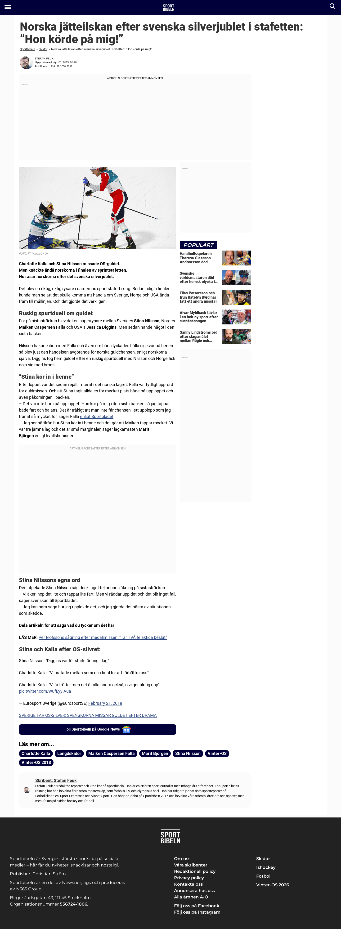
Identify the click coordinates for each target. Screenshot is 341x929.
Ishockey (265, 867)
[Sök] (333, 7)
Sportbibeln (27, 49)
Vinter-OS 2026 (272, 885)
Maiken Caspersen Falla (111, 753)
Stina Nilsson (188, 753)
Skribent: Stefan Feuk (56, 780)
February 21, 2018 (105, 703)
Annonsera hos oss (194, 890)
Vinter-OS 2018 (36, 762)
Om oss (182, 858)
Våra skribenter (190, 865)
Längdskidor (69, 753)
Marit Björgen (155, 753)
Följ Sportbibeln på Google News (97, 729)
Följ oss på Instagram (197, 912)
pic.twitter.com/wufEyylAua (45, 691)
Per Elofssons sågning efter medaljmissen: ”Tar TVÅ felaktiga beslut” (103, 637)
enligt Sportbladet (96, 416)
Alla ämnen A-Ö (191, 897)
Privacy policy (189, 877)
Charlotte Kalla (36, 753)
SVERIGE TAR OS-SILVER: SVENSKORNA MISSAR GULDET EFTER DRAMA (88, 715)
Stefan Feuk (44, 58)
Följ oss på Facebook (196, 905)
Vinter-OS (217, 753)
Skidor (43, 49)
